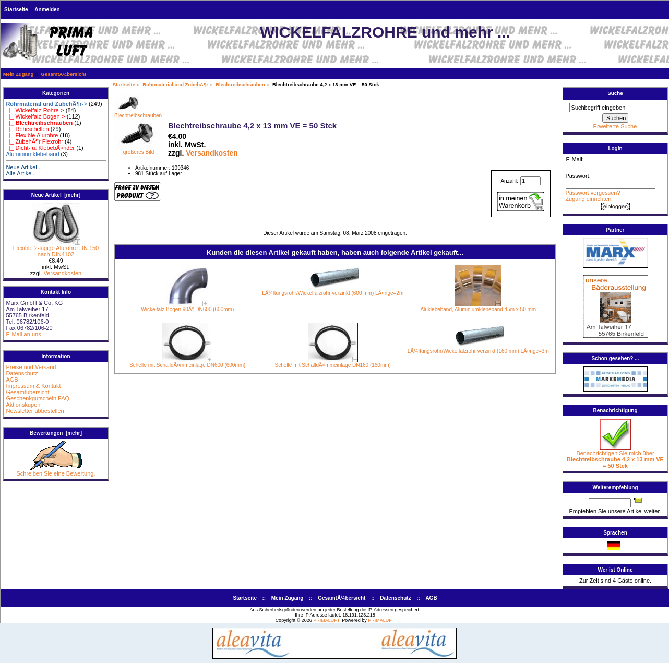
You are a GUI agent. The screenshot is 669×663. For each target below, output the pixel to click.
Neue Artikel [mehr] (56, 195)
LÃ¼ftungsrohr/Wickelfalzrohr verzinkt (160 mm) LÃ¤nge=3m (478, 351)
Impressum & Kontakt (33, 386)
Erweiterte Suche (615, 126)
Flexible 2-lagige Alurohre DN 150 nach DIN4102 (56, 248)
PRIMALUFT (326, 620)
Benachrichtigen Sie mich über (615, 457)
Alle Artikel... (22, 173)
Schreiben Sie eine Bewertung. (55, 471)
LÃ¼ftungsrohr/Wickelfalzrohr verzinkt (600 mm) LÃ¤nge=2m (332, 293)
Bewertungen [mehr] (56, 433)
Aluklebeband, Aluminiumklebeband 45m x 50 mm (478, 309)
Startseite (16, 10)
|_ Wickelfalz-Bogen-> (35, 116)
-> (46, 104)
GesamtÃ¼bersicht (64, 74)
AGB (12, 379)
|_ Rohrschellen (27, 129)
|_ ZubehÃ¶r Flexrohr (34, 141)
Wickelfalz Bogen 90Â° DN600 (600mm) (187, 309)
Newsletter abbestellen (35, 411)
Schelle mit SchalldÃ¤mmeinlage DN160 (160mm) (333, 365)
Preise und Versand (31, 367)
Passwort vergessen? (592, 193)
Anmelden (46, 10)
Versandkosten (62, 273)
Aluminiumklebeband (32, 154)
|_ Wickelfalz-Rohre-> (35, 110)
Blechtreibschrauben (240, 84)
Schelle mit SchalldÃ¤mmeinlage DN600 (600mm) (187, 365)
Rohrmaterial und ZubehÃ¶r (175, 84)
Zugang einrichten (588, 199)
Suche (615, 93)
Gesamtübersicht (27, 392)
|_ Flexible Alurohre (32, 135)
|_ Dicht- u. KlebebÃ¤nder (40, 148)
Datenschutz (22, 373)
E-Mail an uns (23, 334)
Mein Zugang (18, 74)
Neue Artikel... (23, 167)
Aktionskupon (23, 404)
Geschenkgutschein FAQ (37, 398)
